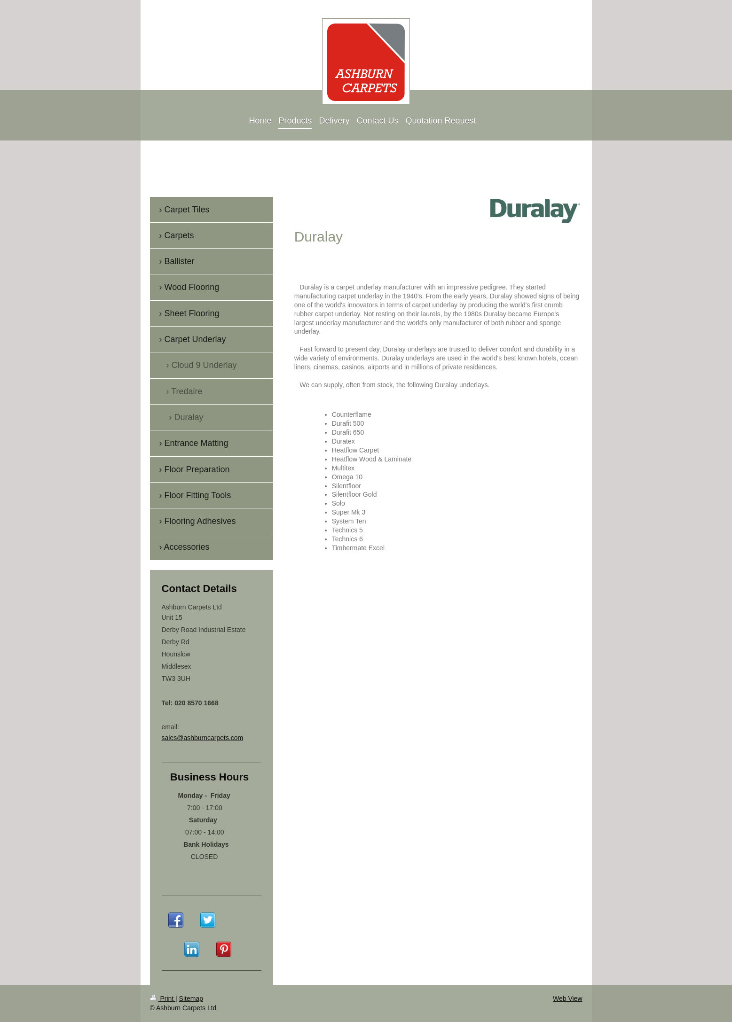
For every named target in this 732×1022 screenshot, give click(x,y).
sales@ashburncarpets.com (203, 737)
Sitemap (191, 998)
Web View (567, 998)
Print (163, 998)
